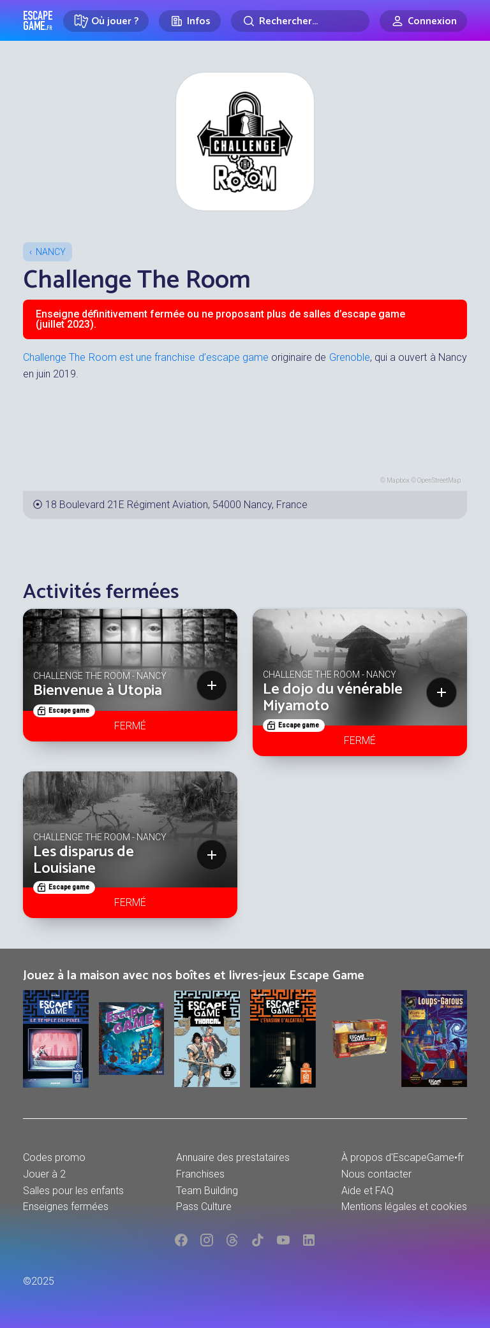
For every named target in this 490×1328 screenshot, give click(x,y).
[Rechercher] (300, 21)
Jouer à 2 (44, 1174)
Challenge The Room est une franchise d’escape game (146, 357)
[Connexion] (423, 21)
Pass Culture (204, 1206)
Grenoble (349, 357)
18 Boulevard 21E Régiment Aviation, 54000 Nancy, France (176, 505)
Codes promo (54, 1157)
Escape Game (38, 20)
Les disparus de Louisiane (83, 860)
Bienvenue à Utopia (97, 690)
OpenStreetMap (439, 480)
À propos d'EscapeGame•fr (402, 1157)
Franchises (200, 1174)
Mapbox (398, 480)
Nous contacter (376, 1174)
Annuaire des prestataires (233, 1157)
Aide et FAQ (367, 1191)
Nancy (51, 252)
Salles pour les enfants (73, 1191)
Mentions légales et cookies (404, 1206)
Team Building (207, 1191)
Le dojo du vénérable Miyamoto (333, 698)
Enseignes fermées (65, 1206)
